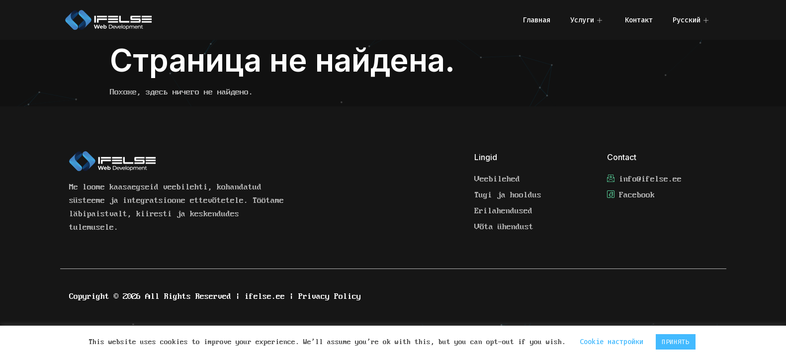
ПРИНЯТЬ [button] (676, 342)
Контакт (639, 20)
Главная (536, 20)
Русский (690, 20)
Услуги (586, 20)
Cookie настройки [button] (611, 342)
